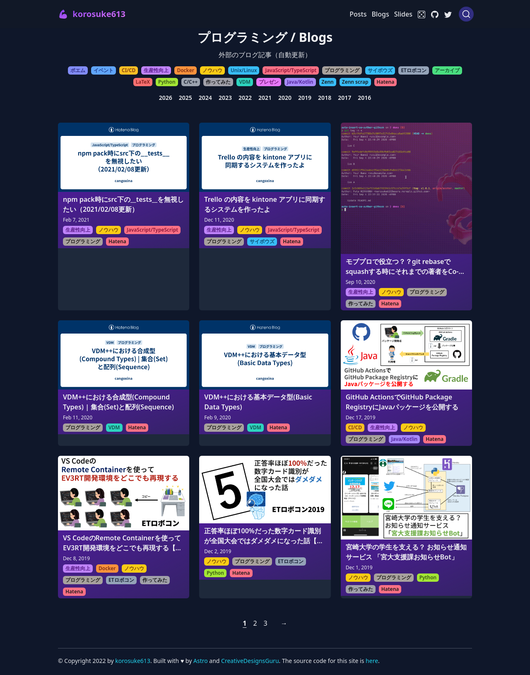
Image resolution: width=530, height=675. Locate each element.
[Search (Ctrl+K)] (466, 14)
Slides (403, 14)
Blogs (380, 14)
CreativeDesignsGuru (250, 661)
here (372, 661)
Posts (357, 14)
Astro (201, 661)
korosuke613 (132, 661)
